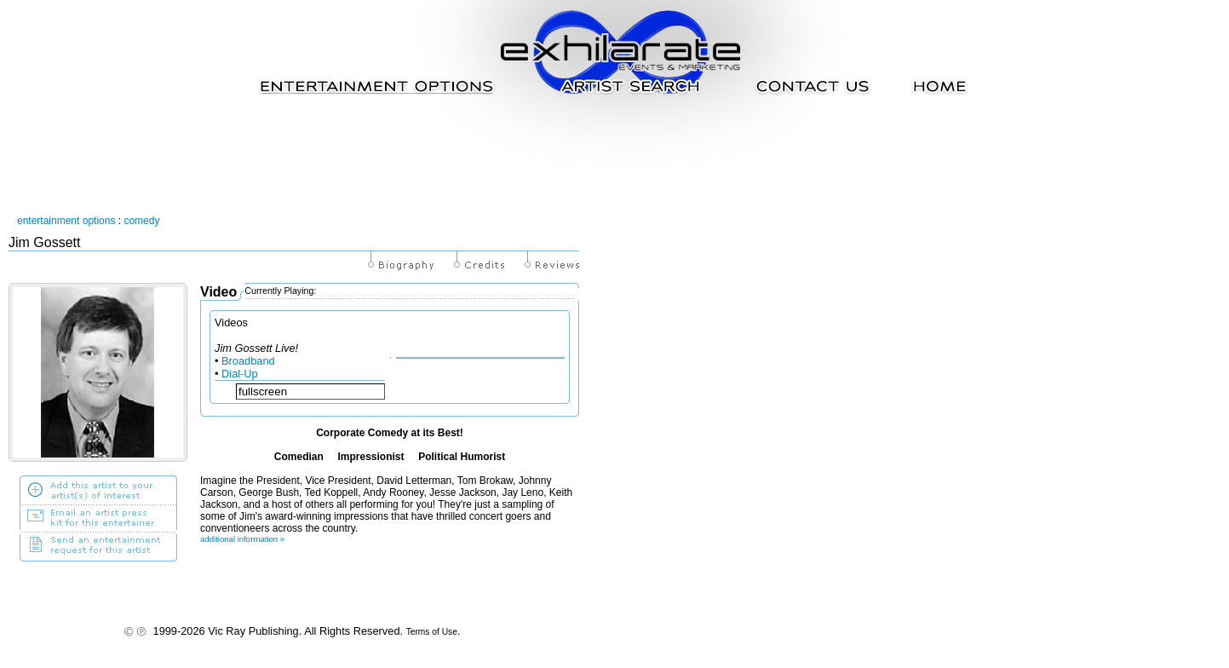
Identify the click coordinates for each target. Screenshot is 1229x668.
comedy (141, 221)
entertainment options (66, 221)
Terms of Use (431, 631)
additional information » (242, 539)
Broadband (248, 360)
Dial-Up (239, 373)
